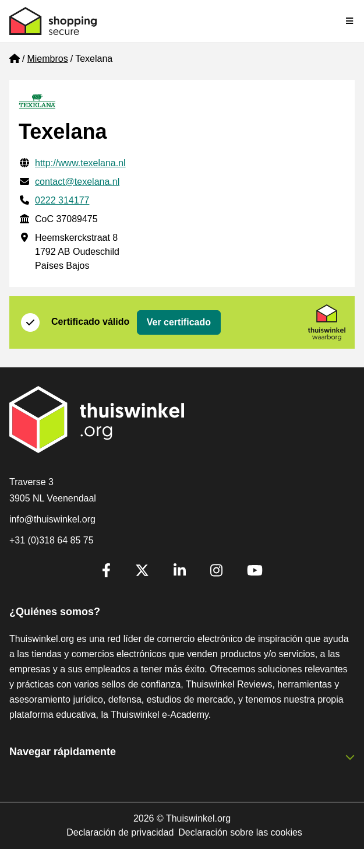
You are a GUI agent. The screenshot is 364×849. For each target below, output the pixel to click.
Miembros (47, 59)
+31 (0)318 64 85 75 (51, 540)
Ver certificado (179, 322)
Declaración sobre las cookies (240, 832)
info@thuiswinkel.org (52, 519)
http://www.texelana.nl (80, 163)
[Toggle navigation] (350, 21)
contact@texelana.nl (77, 182)
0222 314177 (62, 200)
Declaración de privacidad (120, 832)
